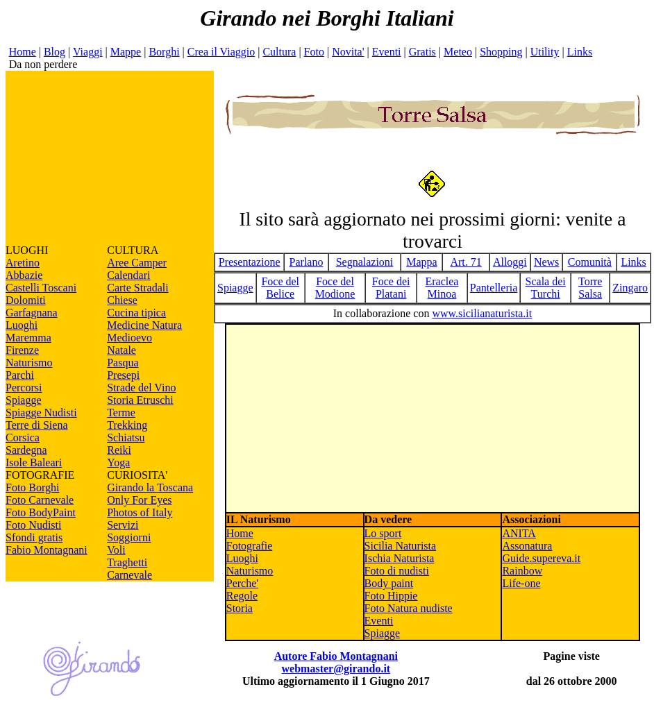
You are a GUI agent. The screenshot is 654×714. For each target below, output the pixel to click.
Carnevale (129, 575)
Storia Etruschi (140, 400)
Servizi (122, 525)
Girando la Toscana (150, 487)
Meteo (458, 52)
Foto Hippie (391, 596)
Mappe (125, 52)
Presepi (123, 375)
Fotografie (249, 546)
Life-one (521, 583)
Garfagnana (32, 312)
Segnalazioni (365, 262)
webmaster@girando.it (336, 668)
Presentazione (249, 262)
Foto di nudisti (396, 571)
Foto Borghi (33, 487)
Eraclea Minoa (442, 287)
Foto (314, 52)
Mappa (421, 262)
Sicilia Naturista (400, 546)
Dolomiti (26, 300)
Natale (121, 350)
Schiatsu (125, 437)
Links (579, 52)
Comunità (590, 262)
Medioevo (129, 337)
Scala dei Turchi (546, 287)
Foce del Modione (335, 287)
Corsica (23, 437)
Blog (54, 52)
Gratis (422, 52)
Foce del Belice (280, 287)
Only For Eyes (139, 500)
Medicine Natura (144, 325)
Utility (545, 52)
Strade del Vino (141, 387)
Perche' (242, 583)
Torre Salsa (590, 287)
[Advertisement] (110, 157)
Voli (116, 550)
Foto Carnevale (40, 500)
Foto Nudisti (33, 525)
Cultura (279, 52)
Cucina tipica (136, 312)
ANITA (518, 533)
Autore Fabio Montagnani (336, 656)
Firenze (22, 350)
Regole (242, 596)
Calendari (128, 275)
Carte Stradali (137, 288)
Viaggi (88, 52)
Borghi (164, 52)
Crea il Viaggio (221, 52)
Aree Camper (137, 263)
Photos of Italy (139, 512)
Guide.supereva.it (541, 558)
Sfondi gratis (34, 537)
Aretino (23, 263)
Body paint (389, 583)
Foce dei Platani (391, 287)
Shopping (501, 52)
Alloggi (510, 262)
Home (22, 52)
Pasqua (122, 362)
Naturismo (29, 362)
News (546, 262)
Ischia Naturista (399, 558)
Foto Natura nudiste (408, 608)
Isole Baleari (34, 462)
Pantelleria (493, 288)
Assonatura (527, 546)
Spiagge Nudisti (41, 412)
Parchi (20, 375)
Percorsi (24, 387)
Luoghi (21, 325)
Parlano (307, 262)
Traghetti (127, 562)
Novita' (348, 52)
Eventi (386, 52)
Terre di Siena (37, 425)
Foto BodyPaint (41, 512)
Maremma (28, 337)
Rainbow (522, 571)
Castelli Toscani (41, 288)
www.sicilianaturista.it (482, 313)
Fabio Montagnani (46, 550)
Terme (121, 412)
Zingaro (630, 288)
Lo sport (383, 533)
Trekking (127, 425)
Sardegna (26, 450)
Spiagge (24, 400)
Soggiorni (129, 537)
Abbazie (24, 275)
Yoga (118, 462)
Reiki (119, 450)
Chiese (122, 300)
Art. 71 (465, 262)
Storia (239, 608)
